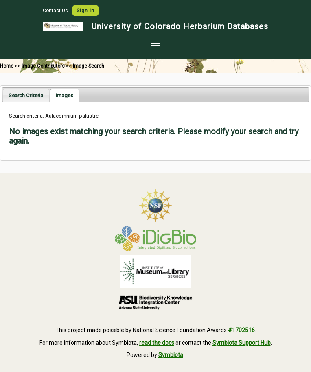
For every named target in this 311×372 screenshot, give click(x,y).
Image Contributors (43, 66)
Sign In (85, 10)
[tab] (26, 95)
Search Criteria (26, 95)
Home (6, 66)
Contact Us (56, 10)
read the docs (156, 342)
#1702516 (241, 330)
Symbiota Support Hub (241, 342)
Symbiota (170, 355)
